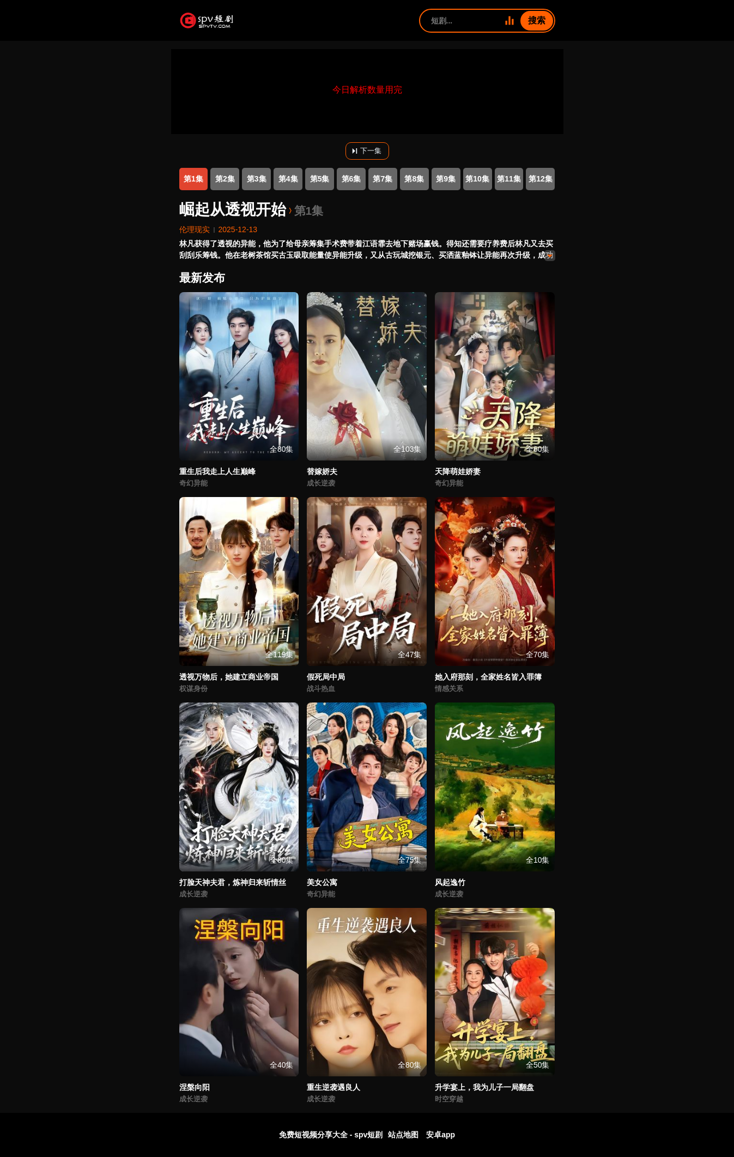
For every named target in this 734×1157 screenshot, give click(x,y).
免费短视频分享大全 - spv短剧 (331, 1134)
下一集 (365, 151)
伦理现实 (194, 229)
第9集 (446, 178)
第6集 (351, 178)
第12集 (541, 178)
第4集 (288, 178)
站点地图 (403, 1134)
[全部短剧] (509, 21)
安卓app (440, 1134)
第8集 (414, 178)
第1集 (193, 178)
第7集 (382, 178)
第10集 (477, 178)
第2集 (225, 178)
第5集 (320, 178)
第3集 (256, 178)
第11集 (509, 178)
